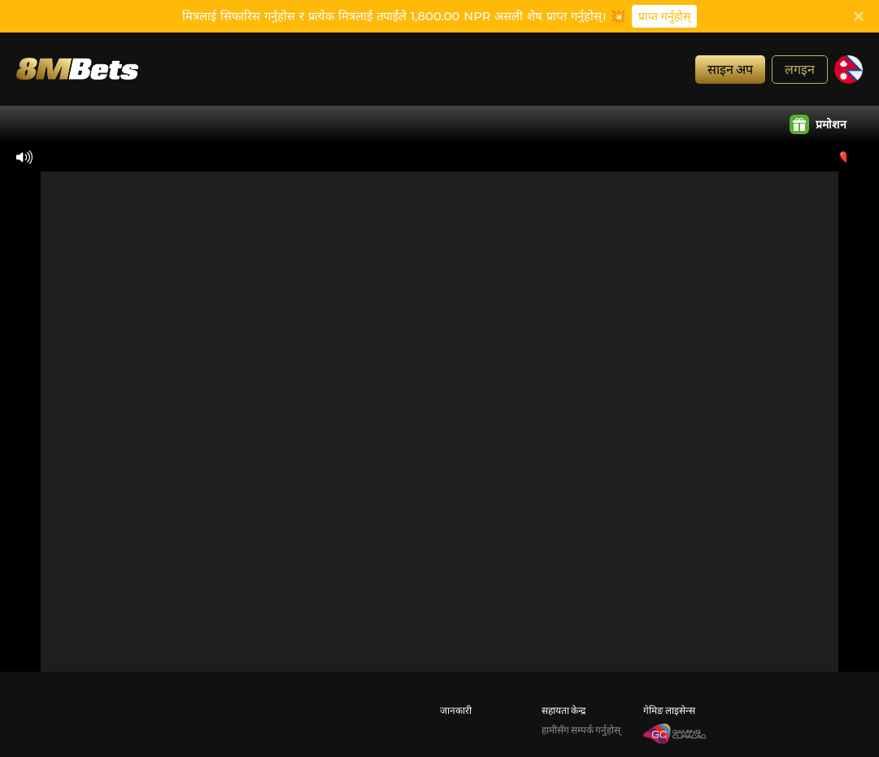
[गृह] (77, 69)
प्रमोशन (818, 124)
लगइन (800, 68)
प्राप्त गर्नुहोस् (664, 16)
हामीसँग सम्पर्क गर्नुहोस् (581, 730)
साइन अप (730, 68)
